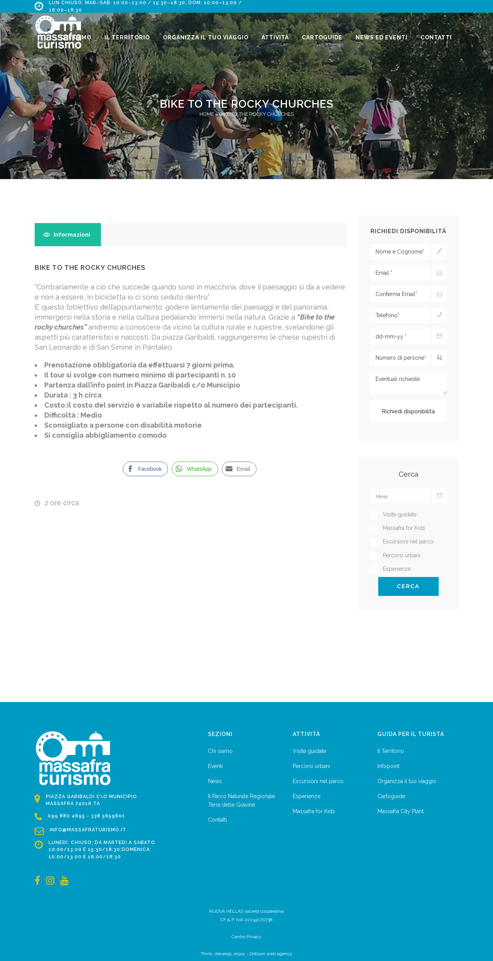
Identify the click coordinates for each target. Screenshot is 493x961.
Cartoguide (391, 796)
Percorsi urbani (311, 766)
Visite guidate (309, 751)
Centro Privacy (246, 936)
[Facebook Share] (145, 469)
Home (207, 114)
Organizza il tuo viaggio (406, 781)
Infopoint (388, 766)
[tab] (68, 234)
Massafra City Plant (400, 811)
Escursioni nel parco (318, 781)
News (215, 781)
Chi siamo (220, 751)
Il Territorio (390, 751)
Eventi (215, 766)
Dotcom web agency (271, 953)
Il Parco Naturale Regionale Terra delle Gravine (241, 800)
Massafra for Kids (314, 811)
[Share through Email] (239, 469)
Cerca (408, 586)
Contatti (217, 820)
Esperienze (306, 796)
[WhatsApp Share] (195, 469)
